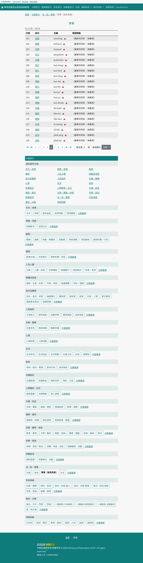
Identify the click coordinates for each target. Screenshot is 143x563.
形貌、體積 (31, 485)
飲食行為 (51, 367)
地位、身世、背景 (34, 296)
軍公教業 (106, 296)
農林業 (62, 296)
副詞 (81, 522)
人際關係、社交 (64, 187)
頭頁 (27, 14)
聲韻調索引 (47, 7)
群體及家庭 (94, 173)
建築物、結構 (32, 420)
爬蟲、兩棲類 (48, 239)
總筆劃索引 (68, 7)
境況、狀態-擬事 (81, 485)
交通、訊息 (94, 187)
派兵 (37, 134)
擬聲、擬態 (46, 491)
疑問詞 (90, 522)
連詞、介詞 (70, 522)
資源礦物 (71, 213)
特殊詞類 (61, 201)
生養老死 (30, 327)
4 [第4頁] (43, 147)
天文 (28, 213)
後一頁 (68, 147)
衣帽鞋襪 (30, 380)
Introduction (121, 7)
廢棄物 (86, 354)
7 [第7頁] (55, 147)
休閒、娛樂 (89, 433)
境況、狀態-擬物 (101, 485)
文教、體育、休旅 (65, 192)
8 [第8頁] (58, 147)
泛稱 (28, 269)
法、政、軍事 (48, 14)
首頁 (67, 537)
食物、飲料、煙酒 (34, 367)
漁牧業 (72, 296)
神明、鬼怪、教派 (34, 446)
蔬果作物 (30, 256)
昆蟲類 (62, 239)
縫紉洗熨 (55, 380)
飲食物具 (63, 367)
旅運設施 (59, 406)
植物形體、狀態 (58, 256)
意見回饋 (41, 544)
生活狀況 (30, 354)
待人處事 (55, 393)
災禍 (77, 354)
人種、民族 (39, 269)
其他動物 (85, 239)
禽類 (36, 239)
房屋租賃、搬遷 (62, 420)
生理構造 (53, 269)
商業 (81, 296)
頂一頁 (29, 147)
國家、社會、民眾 (34, 283)
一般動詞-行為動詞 (63, 504)
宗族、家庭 (52, 283)
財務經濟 (29, 197)
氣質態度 (79, 314)
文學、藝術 (46, 433)
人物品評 (61, 178)
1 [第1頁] (35, 147)
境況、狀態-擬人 (62, 485)
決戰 (37, 59)
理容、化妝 (68, 380)
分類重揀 (82, 213)
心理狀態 (30, 341)
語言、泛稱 (30, 201)
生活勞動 (55, 354)
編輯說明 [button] (85, 7)
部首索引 (58, 7)
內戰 (37, 108)
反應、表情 (90, 269)
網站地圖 (25, 1)
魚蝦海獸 (73, 239)
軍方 (37, 65)
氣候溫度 (46, 213)
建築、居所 (30, 192)
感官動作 (77, 269)
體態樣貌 (67, 314)
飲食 (91, 183)
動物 (91, 169)
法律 (28, 472)
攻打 (37, 54)
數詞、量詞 (56, 522)
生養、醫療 (94, 178)
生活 (59, 183)
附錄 (77, 7)
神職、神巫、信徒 (55, 446)
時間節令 (30, 226)
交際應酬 (43, 393)
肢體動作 (65, 269)
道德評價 (55, 314)
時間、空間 (62, 169)
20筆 (105, 147)
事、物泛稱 (31, 509)
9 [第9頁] (62, 147)
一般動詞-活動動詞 (106, 504)
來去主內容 (17, 1)
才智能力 (30, 314)
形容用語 (93, 197)
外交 (62, 472)
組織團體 (65, 283)
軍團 (37, 102)
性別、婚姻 (78, 283)
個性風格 (43, 314)
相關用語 (47, 301)
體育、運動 (74, 433)
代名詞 (29, 522)
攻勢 (37, 49)
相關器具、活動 (74, 446)
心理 (27, 183)
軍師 (37, 97)
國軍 (37, 43)
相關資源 (110, 7)
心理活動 (43, 341)
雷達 (37, 129)
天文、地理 (30, 169)
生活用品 (43, 354)
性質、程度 (31, 491)
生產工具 (67, 354)
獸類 (28, 239)
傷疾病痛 (43, 327)
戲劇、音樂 (60, 433)
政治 (36, 472)
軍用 (37, 75)
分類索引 (36, 7)
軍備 (37, 92)
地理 (36, 213)
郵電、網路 (72, 406)
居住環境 (47, 420)
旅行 (100, 433)
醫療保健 (55, 327)
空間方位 (43, 226)
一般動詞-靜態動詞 (85, 504)
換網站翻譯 (33, 1)
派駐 (37, 140)
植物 (27, 173)
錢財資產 (30, 459)
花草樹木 (43, 256)
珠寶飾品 (43, 380)
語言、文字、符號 (34, 504)
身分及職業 (30, 178)
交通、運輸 (31, 406)
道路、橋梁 (46, 406)
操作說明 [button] (97, 7)
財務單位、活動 (46, 459)
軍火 (37, 70)
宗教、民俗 (94, 192)
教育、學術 (31, 433)
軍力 (37, 86)
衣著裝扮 (29, 187)
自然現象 (59, 213)
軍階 (37, 81)
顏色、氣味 (46, 485)
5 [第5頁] (47, 147)
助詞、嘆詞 (41, 522)
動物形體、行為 (100, 239)
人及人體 (61, 173)
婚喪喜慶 (30, 393)
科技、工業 (92, 296)
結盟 (37, 38)
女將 (37, 124)
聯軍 (37, 118)
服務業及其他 (32, 301)
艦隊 (37, 113)
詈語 (49, 504)
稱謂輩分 (51, 296)
